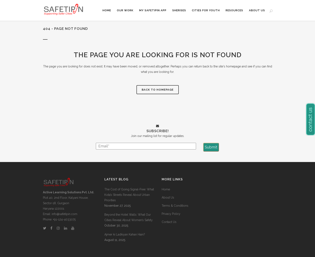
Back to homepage (158, 89)
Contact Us (169, 222)
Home (166, 189)
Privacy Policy (171, 213)
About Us (168, 197)
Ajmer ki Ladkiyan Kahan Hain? (124, 234)
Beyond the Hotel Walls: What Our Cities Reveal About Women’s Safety (128, 217)
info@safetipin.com (64, 214)
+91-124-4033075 (64, 219)
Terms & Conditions (175, 205)
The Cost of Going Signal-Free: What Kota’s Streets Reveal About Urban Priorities (129, 195)
